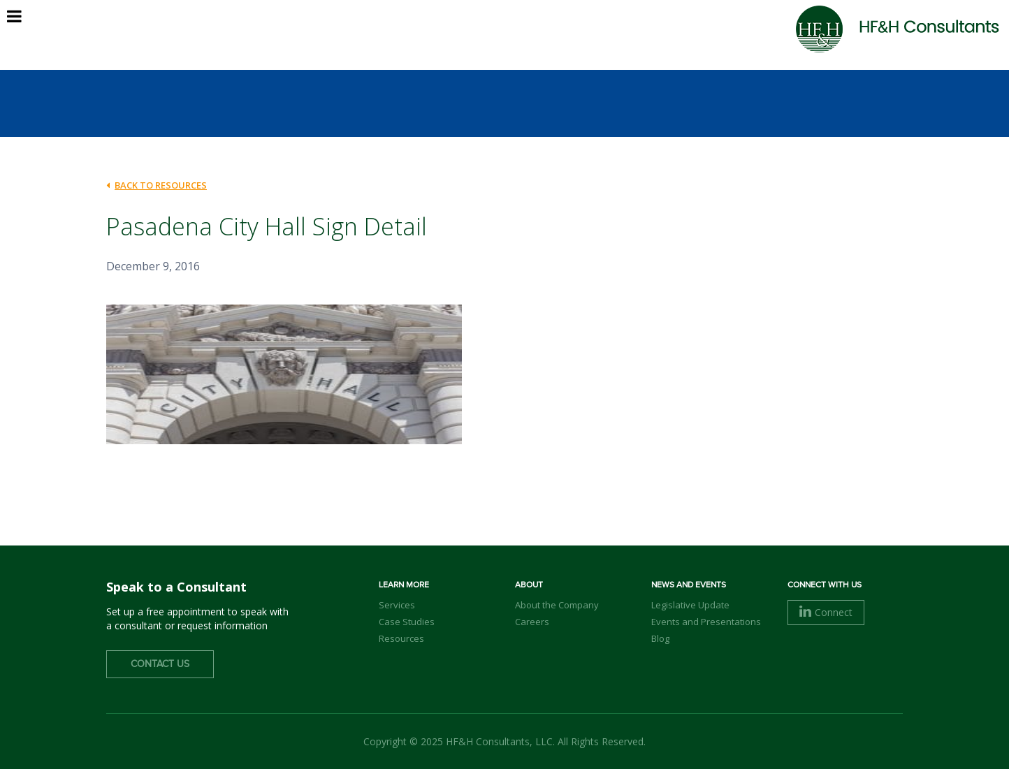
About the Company (557, 605)
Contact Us (160, 664)
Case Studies (407, 621)
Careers (532, 621)
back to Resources (156, 185)
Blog (660, 638)
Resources (401, 638)
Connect (825, 612)
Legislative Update (690, 605)
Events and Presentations (706, 621)
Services (397, 605)
